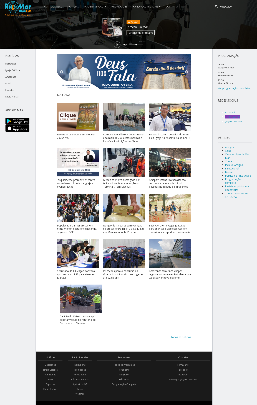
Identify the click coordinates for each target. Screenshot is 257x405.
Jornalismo (124, 369)
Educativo (124, 379)
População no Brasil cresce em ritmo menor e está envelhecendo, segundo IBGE (77, 229)
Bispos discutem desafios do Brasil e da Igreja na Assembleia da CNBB (169, 136)
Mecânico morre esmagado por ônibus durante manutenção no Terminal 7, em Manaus (121, 183)
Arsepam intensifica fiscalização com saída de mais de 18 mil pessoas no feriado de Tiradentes (168, 183)
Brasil (8, 83)
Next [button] (186, 72)
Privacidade (80, 374)
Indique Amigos (234, 165)
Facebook (183, 369)
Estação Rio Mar (137, 27)
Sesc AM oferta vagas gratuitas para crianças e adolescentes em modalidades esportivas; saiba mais (169, 229)
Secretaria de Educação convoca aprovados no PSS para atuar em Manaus (76, 274)
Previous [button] (61, 72)
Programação (95, 6)
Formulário (183, 364)
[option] (124, 71)
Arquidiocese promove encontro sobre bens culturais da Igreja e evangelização (76, 183)
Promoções (119, 6)
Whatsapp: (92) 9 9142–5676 (183, 379)
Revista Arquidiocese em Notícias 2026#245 (76, 136)
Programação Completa (124, 384)
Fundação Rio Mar (146, 6)
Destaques (10, 63)
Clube (228, 150)
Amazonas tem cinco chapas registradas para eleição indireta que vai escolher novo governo (170, 274)
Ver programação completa (234, 88)
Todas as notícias (181, 337)
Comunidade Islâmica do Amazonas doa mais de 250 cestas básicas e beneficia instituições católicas (124, 138)
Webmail (79, 393)
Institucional (52, 6)
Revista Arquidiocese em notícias (237, 188)
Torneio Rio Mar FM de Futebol (236, 195)
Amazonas (10, 76)
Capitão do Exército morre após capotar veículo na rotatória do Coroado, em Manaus (78, 320)
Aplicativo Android (79, 379)
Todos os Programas (124, 364)
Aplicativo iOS (80, 384)
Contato (172, 6)
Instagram (183, 374)
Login (80, 389)
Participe (140, 32)
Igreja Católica (12, 70)
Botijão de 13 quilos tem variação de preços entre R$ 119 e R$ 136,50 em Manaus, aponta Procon (124, 229)
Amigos (229, 147)
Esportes (9, 90)
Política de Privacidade (238, 175)
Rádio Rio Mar (12, 96)
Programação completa (233, 180)
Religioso (124, 374)
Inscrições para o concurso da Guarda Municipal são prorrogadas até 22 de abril (123, 274)
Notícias (73, 6)
